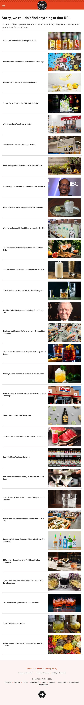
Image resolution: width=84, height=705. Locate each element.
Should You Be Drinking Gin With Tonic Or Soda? (21, 103)
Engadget (8, 682)
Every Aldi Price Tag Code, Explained (16, 457)
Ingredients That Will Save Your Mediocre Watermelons (23, 436)
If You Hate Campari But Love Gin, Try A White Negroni (23, 290)
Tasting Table (62, 682)
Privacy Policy (51, 668)
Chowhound (34, 682)
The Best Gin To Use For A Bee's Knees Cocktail (20, 82)
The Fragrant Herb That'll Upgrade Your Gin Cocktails (23, 207)
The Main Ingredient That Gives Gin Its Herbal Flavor (22, 165)
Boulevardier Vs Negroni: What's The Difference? (21, 603)
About (29, 668)
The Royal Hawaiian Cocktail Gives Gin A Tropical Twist (23, 374)
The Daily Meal (74, 682)
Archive (38, 668)
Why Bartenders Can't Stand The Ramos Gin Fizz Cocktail (24, 269)
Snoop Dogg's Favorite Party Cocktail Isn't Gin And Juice (24, 186)
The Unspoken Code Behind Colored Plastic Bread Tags (23, 61)
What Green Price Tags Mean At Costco (17, 124)
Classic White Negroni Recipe (14, 623)
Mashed (52, 682)
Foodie (44, 682)
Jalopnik (17, 682)
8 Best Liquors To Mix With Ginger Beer (17, 415)
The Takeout (43, 685)
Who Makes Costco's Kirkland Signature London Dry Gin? (24, 228)
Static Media (28, 673)
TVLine (25, 682)
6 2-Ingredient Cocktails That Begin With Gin (19, 41)
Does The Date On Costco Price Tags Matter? (19, 145)
